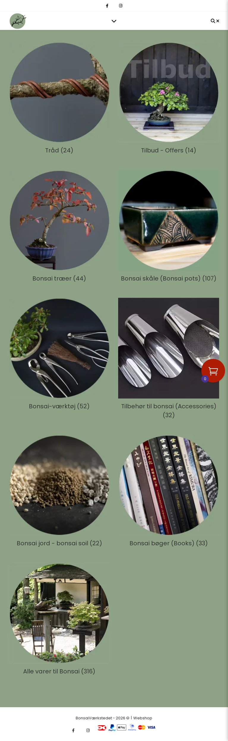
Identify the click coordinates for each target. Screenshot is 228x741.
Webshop (142, 718)
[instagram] (120, 6)
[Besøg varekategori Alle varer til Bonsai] (59, 620)
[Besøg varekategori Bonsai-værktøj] (59, 355)
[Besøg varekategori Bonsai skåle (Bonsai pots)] (168, 227)
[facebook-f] (107, 6)
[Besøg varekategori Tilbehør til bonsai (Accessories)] (168, 359)
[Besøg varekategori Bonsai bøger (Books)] (168, 492)
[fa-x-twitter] (114, 6)
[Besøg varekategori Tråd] (59, 99)
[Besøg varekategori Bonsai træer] (59, 227)
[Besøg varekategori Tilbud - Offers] (168, 99)
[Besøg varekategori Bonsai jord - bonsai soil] (59, 492)
